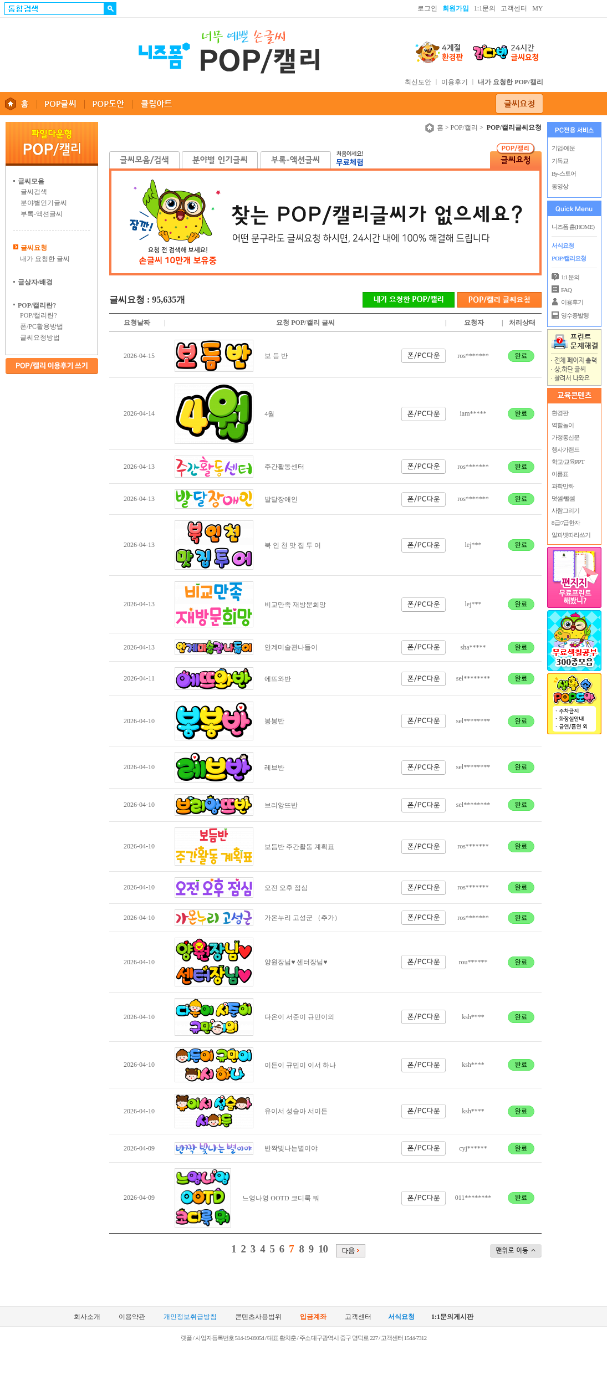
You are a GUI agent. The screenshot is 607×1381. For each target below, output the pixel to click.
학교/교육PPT (567, 461)
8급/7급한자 (565, 522)
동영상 (560, 186)
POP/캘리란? (38, 315)
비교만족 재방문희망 (295, 604)
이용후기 (454, 82)
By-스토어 (564, 173)
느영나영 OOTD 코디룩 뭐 (280, 1198)
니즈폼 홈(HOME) (573, 226)
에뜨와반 (277, 679)
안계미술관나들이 (291, 647)
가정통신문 (564, 437)
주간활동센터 (284, 466)
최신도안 (418, 82)
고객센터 (514, 8)
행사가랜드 (564, 449)
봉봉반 (274, 721)
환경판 (559, 413)
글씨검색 (34, 192)
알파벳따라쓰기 (570, 534)
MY (537, 8)
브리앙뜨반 (281, 805)
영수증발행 (575, 315)
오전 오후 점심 (286, 888)
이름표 (559, 473)
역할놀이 (562, 425)
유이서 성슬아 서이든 (296, 1111)
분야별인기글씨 (44, 203)
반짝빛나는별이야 (291, 1148)
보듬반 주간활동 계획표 (299, 847)
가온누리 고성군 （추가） (302, 918)
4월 (269, 414)
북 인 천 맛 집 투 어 (292, 545)
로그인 (427, 8)
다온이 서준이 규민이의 (299, 1017)
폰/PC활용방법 (41, 326)
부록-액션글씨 (42, 214)
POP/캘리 (464, 127)
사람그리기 (564, 510)
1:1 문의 (570, 277)
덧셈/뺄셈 (562, 498)
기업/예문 (563, 148)
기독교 (560, 160)
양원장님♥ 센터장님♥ (295, 962)
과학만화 (562, 486)
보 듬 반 (276, 356)
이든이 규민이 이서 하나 (300, 1065)
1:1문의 (485, 8)
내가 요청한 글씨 (45, 259)
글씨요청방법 (40, 337)
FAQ (566, 290)
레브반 (274, 767)
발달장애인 (281, 499)
